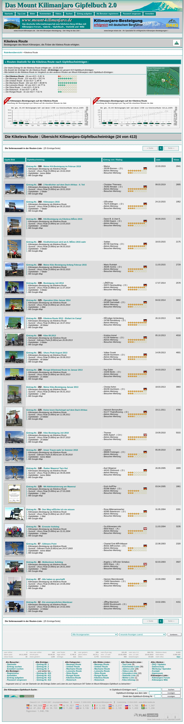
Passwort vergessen (132, 14)
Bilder (32, 14)
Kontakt (156, 671)
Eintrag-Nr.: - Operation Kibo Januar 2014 (48, 300)
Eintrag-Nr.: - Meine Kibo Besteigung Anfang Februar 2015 (56, 265)
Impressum (157, 673)
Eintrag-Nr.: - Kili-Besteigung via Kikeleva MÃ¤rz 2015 (54, 219)
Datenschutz (158, 666)
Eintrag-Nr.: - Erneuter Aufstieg (42, 527)
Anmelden (149, 14)
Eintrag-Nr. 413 (44, 680)
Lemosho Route (74, 671)
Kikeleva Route (73, 678)
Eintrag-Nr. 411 (44, 675)
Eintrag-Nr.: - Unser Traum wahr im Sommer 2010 (52, 450)
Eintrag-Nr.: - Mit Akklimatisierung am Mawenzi (51, 486)
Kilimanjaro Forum (161, 678)
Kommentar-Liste (130, 666)
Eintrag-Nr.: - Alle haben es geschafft (45, 579)
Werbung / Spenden (161, 669)
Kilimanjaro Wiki (160, 680)
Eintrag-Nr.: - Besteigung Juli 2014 (45, 283)
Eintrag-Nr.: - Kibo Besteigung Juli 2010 (47, 433)
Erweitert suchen (15, 669)
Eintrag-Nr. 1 (43, 664)
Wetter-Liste (128, 678)
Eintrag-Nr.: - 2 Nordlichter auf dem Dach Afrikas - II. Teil (55, 185)
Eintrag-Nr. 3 (43, 669)
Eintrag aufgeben (84, 14)
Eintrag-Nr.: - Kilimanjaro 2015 (43, 202)
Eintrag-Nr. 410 (44, 673)
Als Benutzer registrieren (107, 14)
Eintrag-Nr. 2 (43, 666)
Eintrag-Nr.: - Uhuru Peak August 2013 (46, 353)
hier (178, 657)
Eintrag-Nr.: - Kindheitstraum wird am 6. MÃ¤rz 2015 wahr (56, 242)
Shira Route (72, 673)
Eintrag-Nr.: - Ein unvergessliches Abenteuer (49, 602)
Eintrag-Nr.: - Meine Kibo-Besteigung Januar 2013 (52, 387)
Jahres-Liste (128, 669)
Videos (58, 14)
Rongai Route (73, 675)
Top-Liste (21, 14)
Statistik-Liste (129, 675)
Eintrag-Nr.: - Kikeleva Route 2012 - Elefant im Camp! (54, 318)
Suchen (69, 14)
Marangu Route (73, 664)
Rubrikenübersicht (13, 52)
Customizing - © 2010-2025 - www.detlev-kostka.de (136, 702)
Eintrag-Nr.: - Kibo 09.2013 (41, 335)
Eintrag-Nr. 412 (44, 678)
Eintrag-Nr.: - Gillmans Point (41, 544)
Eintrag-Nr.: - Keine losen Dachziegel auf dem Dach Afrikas (56, 410)
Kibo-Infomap (128, 680)
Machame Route (74, 669)
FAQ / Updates (159, 664)
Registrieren (13, 673)
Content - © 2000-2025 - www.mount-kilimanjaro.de (93, 702)
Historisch (71, 680)
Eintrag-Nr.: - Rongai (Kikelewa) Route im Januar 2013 (54, 370)
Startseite (9, 14)
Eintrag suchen (14, 666)
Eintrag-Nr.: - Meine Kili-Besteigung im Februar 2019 (53, 166)
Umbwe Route (73, 666)
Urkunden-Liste (129, 673)
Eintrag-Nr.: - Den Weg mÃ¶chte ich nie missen (50, 509)
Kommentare (45, 14)
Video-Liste (127, 671)
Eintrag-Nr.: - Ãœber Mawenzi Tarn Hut (47, 468)
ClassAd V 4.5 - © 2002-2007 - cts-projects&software (49, 702)
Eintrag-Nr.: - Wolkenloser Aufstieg (44, 562)
